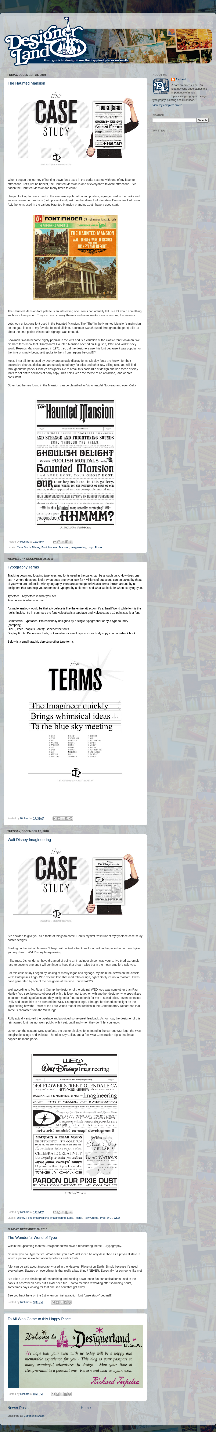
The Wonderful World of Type (32, 1238)
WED (117, 1217)
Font (44, 547)
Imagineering (78, 547)
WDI (109, 1217)
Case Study (23, 547)
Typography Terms (23, 567)
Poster (99, 547)
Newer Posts (18, 1408)
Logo (91, 547)
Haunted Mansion (58, 547)
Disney (36, 547)
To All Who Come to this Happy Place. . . (42, 1319)
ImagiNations (41, 1217)
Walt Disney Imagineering (29, 840)
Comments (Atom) (34, 1415)
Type (102, 1217)
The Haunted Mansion (26, 83)
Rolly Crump (91, 1217)
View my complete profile (167, 105)
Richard (181, 79)
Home (86, 1408)
